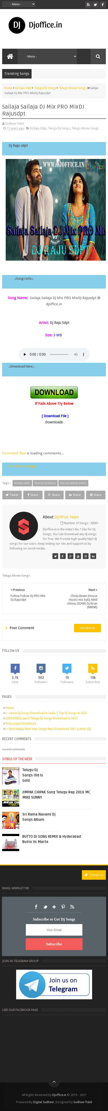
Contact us (93, 875)
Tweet (12, 495)
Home (10, 708)
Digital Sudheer (43, 1102)
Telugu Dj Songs (59, 128)
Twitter (45, 907)
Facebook (36, 907)
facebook (87, 628)
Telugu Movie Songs (85, 128)
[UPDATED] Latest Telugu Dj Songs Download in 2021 (42, 718)
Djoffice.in (59, 1095)
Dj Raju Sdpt (38, 128)
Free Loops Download (21, 723)
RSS (72, 907)
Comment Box (14, 453)
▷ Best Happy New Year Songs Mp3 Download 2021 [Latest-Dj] (48, 729)
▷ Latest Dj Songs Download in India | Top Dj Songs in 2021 (46, 713)
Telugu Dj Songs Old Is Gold (32, 775)
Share (33, 495)
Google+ (54, 907)
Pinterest (63, 907)
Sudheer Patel (82, 1102)
